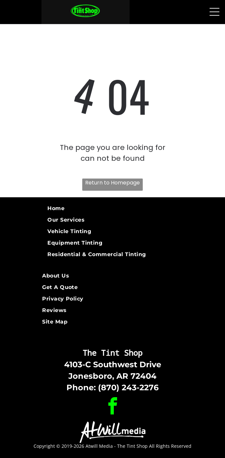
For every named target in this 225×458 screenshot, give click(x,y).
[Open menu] (214, 12)
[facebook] (112, 407)
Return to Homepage (112, 182)
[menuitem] (112, 208)
